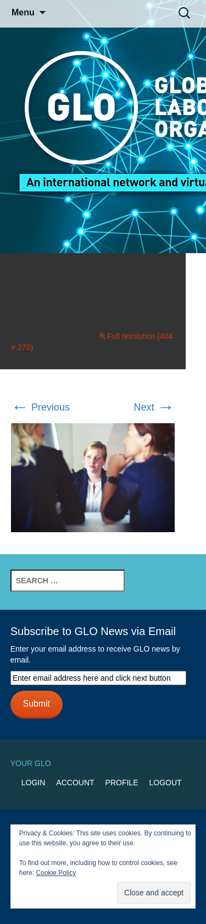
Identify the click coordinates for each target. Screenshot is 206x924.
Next (153, 407)
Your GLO (30, 763)
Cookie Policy (56, 873)
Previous (40, 407)
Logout (165, 782)
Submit (36, 703)
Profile (121, 782)
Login (33, 782)
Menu (23, 12)
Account (75, 782)
